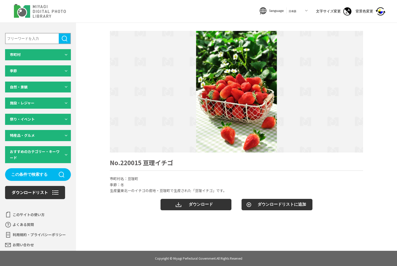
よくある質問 (23, 224)
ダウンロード (201, 204)
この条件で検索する (29, 174)
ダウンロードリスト (30, 192)
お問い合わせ (23, 244)
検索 (64, 38)
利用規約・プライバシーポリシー (39, 234)
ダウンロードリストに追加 (281, 204)
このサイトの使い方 (29, 214)
